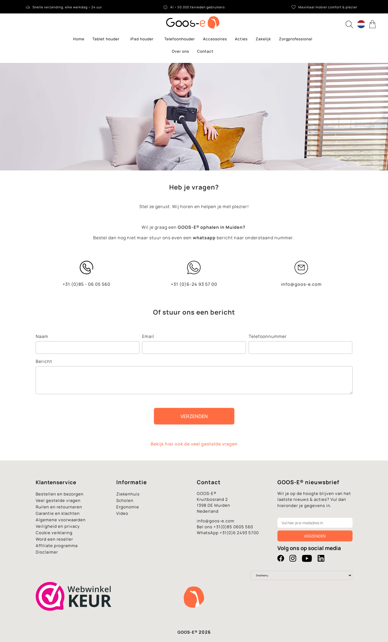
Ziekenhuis (128, 494)
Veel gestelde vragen (58, 500)
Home (78, 38)
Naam (42, 336)
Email (148, 336)
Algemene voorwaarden (61, 520)
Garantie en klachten (58, 513)
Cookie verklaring (54, 533)
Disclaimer (47, 552)
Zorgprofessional (295, 38)
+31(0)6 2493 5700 (239, 533)
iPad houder (143, 39)
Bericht (44, 361)
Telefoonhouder (179, 38)
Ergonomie (127, 507)
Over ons (180, 51)
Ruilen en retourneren (59, 507)
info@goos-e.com (301, 284)
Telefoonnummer (268, 336)
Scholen (124, 500)
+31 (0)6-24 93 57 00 (194, 284)
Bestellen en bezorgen (60, 494)
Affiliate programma (57, 545)
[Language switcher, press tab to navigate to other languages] (361, 24)
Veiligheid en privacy (58, 526)
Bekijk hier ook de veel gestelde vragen (194, 444)
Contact (205, 51)
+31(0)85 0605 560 (233, 527)
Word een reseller (54, 539)
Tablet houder (107, 39)
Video (122, 513)
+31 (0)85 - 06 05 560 (86, 284)
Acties (241, 38)
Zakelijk (263, 38)
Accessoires (215, 38)
